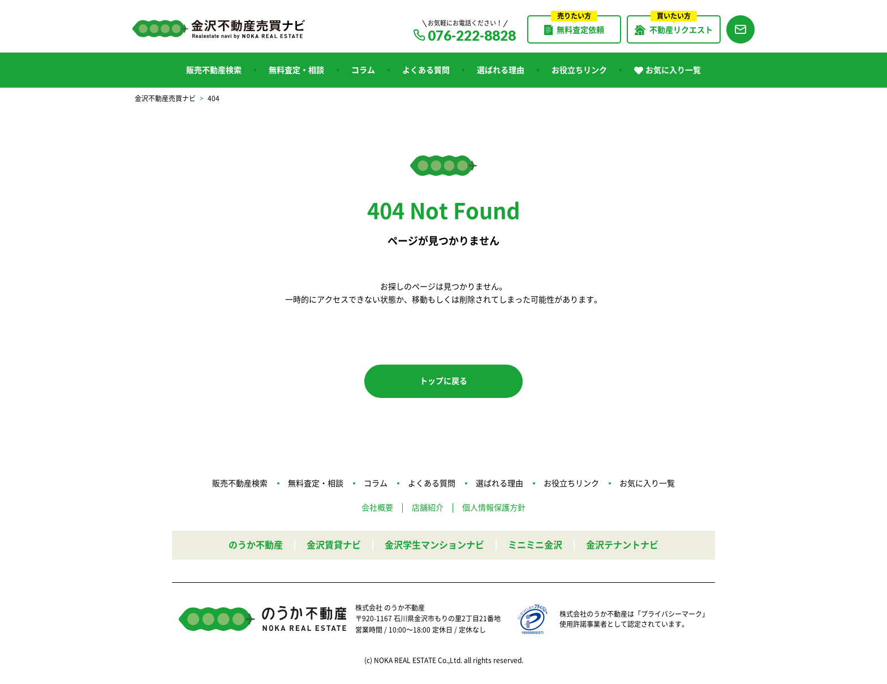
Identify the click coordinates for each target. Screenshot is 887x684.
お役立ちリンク (579, 70)
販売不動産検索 (214, 70)
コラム (363, 70)
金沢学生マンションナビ (434, 544)
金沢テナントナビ (622, 544)
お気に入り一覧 (667, 70)
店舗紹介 (428, 508)
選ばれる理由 (500, 70)
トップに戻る (443, 381)
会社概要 (377, 508)
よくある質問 (426, 70)
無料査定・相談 (296, 70)
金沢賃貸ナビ (334, 544)
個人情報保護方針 (494, 508)
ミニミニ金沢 (535, 544)
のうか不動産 (256, 544)
